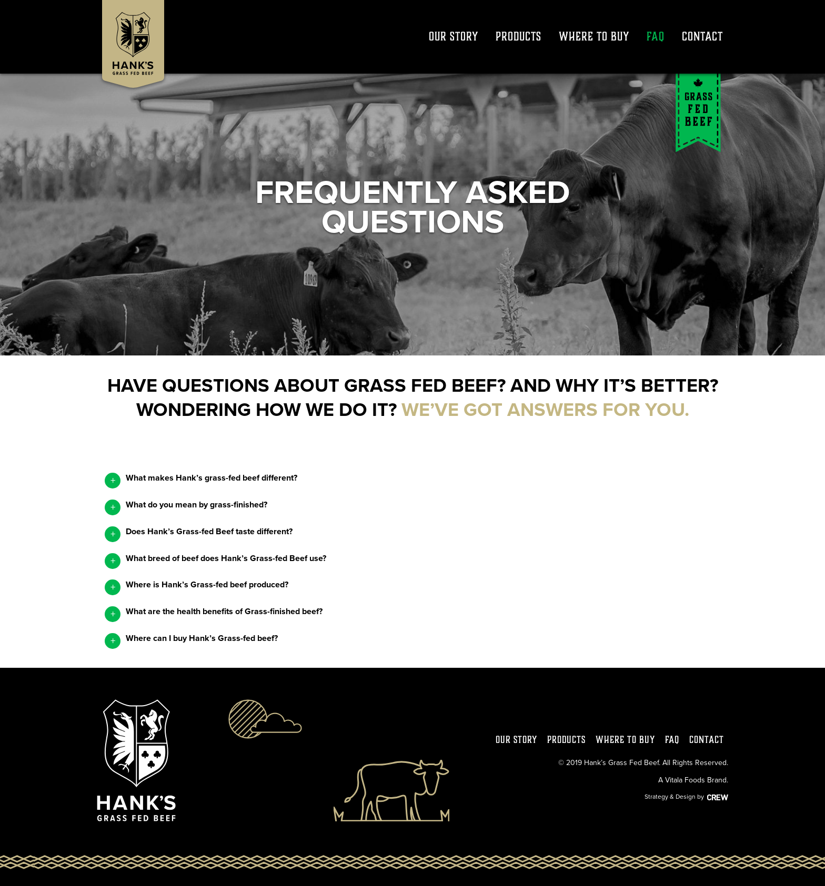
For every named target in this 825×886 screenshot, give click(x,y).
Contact (702, 36)
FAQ (656, 36)
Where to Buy (594, 36)
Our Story (453, 36)
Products (518, 36)
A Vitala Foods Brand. (693, 780)
